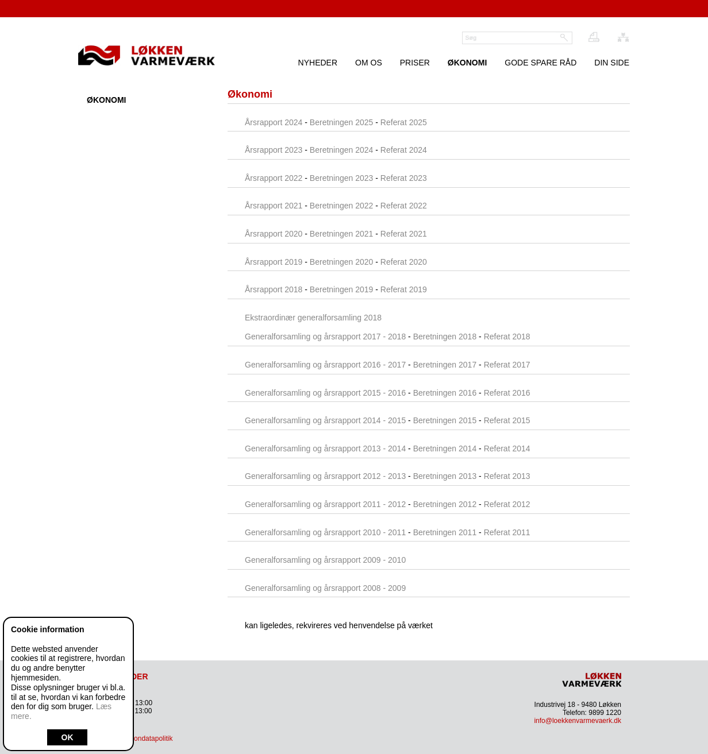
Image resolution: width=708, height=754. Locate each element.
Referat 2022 (403, 205)
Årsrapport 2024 (273, 122)
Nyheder (317, 62)
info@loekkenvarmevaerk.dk (577, 721)
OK (67, 737)
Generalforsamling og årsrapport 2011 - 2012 (325, 504)
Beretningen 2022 (342, 205)
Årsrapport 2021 (273, 205)
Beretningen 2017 (445, 364)
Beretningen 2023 (342, 178)
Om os (368, 62)
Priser (415, 62)
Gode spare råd (540, 62)
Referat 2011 (507, 532)
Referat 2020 (403, 261)
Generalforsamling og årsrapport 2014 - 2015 (325, 420)
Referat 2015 (507, 420)
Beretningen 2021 (342, 233)
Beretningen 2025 (342, 122)
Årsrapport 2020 (273, 233)
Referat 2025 (403, 122)
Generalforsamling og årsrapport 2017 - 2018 (325, 336)
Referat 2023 (403, 178)
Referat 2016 (507, 392)
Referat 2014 (507, 448)
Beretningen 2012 (445, 504)
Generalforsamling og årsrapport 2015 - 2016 (325, 392)
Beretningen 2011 (445, 532)
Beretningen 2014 (445, 448)
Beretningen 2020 (342, 261)
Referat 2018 (507, 336)
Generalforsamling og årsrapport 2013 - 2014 (325, 448)
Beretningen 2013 (445, 476)
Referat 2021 (403, 233)
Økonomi (467, 62)
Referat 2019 (403, 289)
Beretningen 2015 (445, 420)
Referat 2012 (507, 504)
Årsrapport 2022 (273, 178)
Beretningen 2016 (446, 392)
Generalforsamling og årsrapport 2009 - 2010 (325, 559)
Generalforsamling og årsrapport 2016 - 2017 (325, 364)
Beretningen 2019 (342, 289)
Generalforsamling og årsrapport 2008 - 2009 (325, 588)
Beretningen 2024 (342, 149)
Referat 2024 (403, 149)
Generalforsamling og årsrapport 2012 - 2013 (325, 476)
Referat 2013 (507, 476)
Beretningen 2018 (445, 336)
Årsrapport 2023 (273, 149)
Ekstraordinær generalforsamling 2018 (313, 317)
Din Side (611, 62)
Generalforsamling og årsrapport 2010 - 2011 (325, 532)
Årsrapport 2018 (273, 289)
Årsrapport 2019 (273, 261)
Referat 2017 (507, 364)
